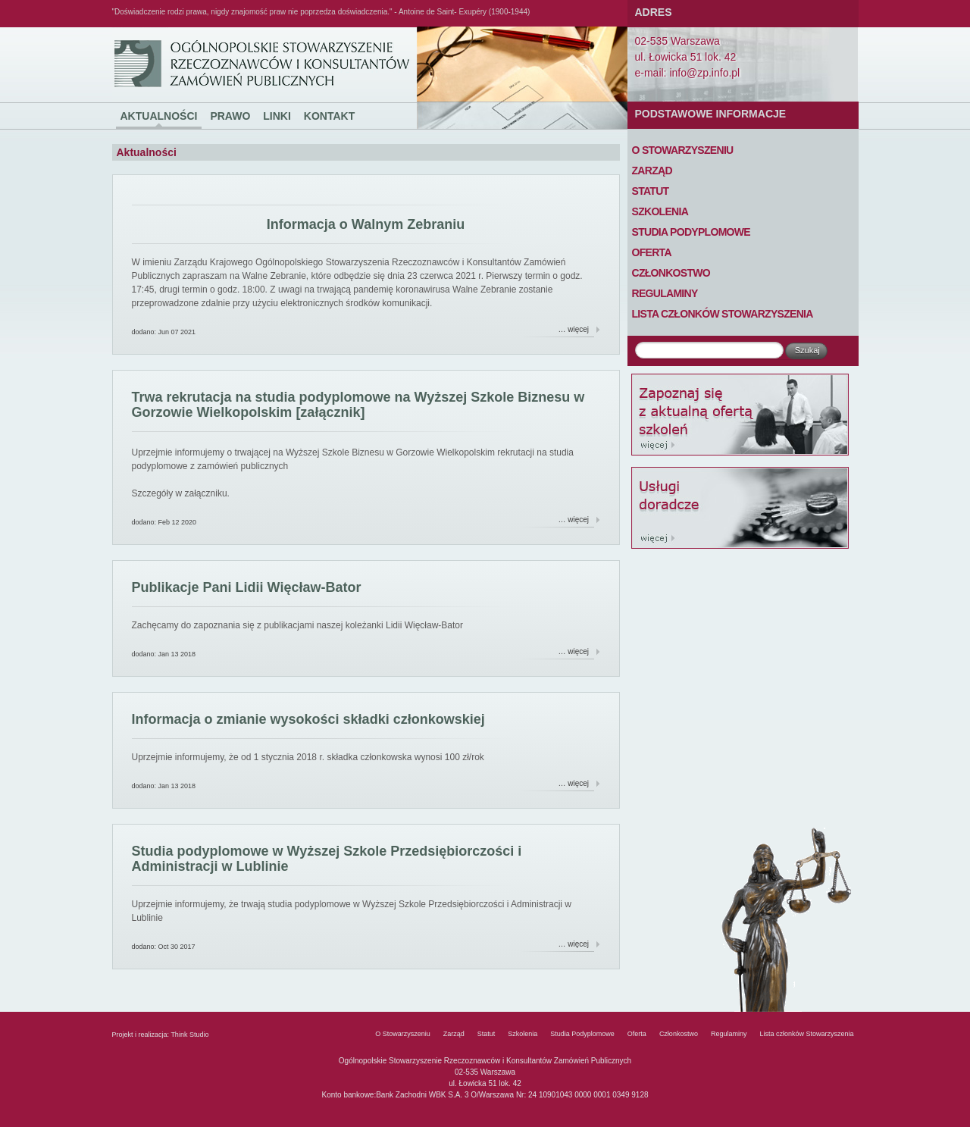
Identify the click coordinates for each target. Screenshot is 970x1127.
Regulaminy (665, 293)
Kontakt (329, 116)
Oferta (651, 252)
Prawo (230, 116)
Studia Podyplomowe (691, 232)
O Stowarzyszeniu (683, 150)
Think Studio (189, 1034)
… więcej (574, 329)
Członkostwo (671, 273)
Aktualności (159, 116)
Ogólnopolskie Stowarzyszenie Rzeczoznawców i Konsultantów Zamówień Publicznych (140, 27)
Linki (277, 116)
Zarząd (652, 170)
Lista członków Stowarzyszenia (722, 314)
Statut (650, 191)
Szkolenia (660, 211)
